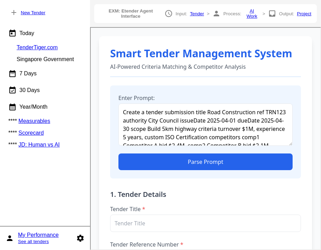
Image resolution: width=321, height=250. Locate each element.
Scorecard (31, 133)
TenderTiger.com (37, 47)
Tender (197, 13)
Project (304, 13)
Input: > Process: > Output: (205, 13)
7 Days (22, 73)
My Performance (38, 235)
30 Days (24, 90)
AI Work (252, 13)
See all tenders (33, 241)
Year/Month (27, 107)
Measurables (34, 121)
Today (21, 33)
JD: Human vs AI (39, 145)
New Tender (33, 12)
